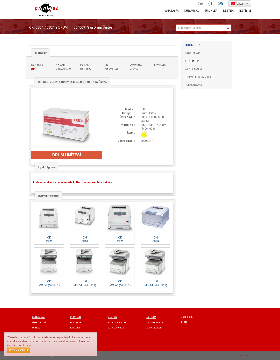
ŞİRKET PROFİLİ (39, 322)
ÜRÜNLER (211, 10)
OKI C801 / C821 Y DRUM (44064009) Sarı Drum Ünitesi (73, 82)
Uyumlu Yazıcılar (49, 195)
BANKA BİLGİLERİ (154, 328)
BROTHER (37, 65)
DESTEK (228, 10)
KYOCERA (136, 65)
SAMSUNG (111, 69)
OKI (33, 69)
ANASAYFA (171, 10)
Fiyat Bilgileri (46, 167)
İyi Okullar (245, 355)
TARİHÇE (36, 328)
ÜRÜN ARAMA (193, 85)
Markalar (41, 52)
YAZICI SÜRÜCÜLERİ (117, 322)
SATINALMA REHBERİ (117, 328)
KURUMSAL (191, 10)
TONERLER (192, 61)
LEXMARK (160, 65)
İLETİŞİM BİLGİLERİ (154, 322)
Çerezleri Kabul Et (18, 350)
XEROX (134, 69)
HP (106, 65)
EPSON (84, 65)
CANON (60, 65)
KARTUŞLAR (192, 53)
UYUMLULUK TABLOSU (199, 77)
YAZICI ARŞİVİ (193, 69)
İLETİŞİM (245, 10)
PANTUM (85, 69)
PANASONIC (63, 69)
